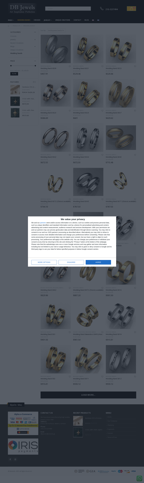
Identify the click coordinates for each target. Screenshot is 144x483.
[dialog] (72, 241)
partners (43, 222)
